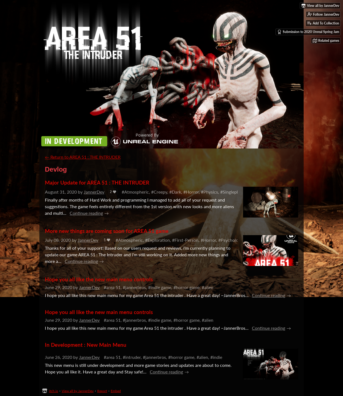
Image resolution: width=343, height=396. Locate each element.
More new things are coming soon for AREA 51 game (106, 231)
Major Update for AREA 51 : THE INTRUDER (97, 182)
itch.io (53, 391)
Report (102, 391)
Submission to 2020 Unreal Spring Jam (308, 32)
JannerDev (94, 191)
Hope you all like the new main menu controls (99, 279)
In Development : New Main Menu (85, 345)
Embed (116, 391)
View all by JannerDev (78, 391)
